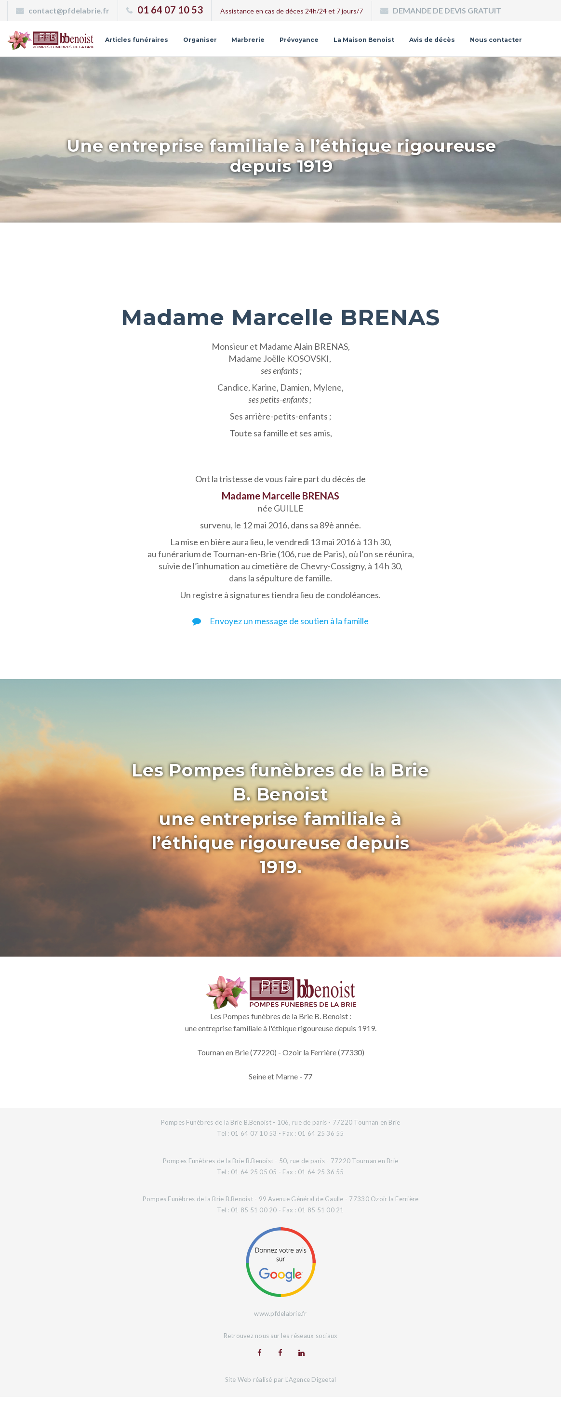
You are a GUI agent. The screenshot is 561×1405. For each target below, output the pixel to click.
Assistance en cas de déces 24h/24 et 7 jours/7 (291, 11)
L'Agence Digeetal (310, 1387)
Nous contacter (493, 51)
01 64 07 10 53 (170, 9)
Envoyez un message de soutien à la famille (280, 628)
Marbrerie (297, 36)
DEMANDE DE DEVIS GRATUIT (447, 10)
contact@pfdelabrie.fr (68, 10)
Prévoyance (352, 36)
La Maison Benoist (422, 36)
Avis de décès (496, 36)
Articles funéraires (179, 36)
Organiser (246, 36)
